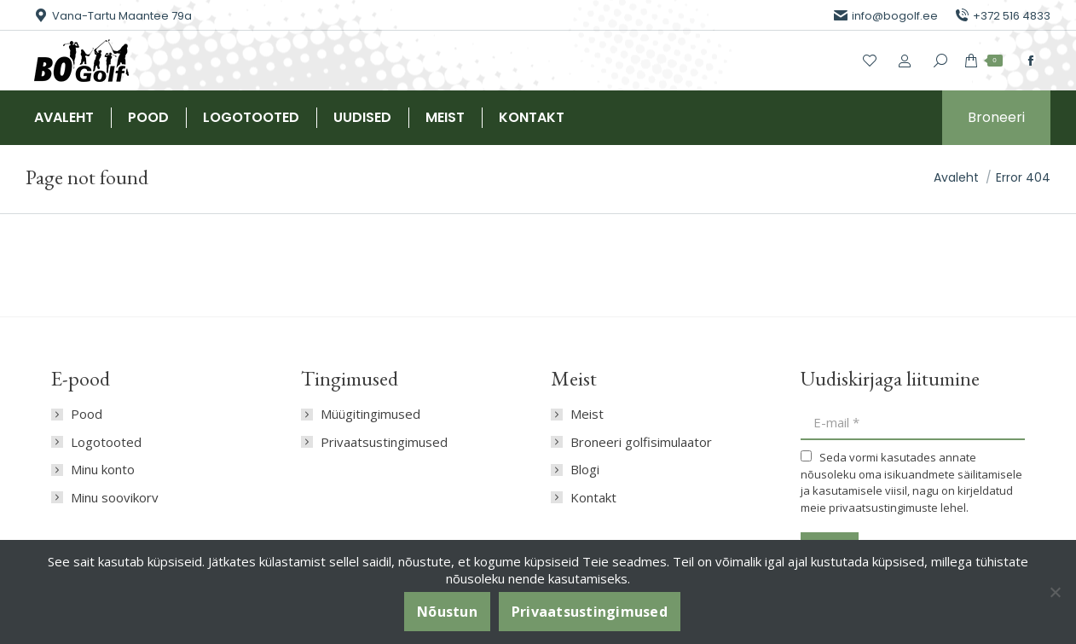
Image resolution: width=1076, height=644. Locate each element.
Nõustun (447, 611)
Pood (86, 414)
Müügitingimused (370, 414)
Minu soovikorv (115, 498)
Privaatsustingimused (384, 442)
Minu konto (103, 469)
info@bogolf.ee (886, 16)
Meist (587, 414)
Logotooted (106, 442)
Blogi (584, 469)
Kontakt (593, 498)
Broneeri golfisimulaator (641, 442)
